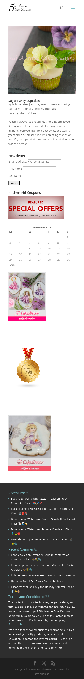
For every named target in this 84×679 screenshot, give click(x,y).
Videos (32, 113)
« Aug (11, 264)
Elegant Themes (41, 669)
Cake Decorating (60, 104)
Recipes (38, 108)
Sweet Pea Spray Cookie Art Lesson (53, 575)
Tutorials (50, 108)
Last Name (15, 176)
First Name (15, 168)
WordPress (42, 674)
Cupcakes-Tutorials (20, 108)
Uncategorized (17, 113)
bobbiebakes (20, 104)
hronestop (17, 565)
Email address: (18, 161)
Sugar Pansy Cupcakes (24, 101)
